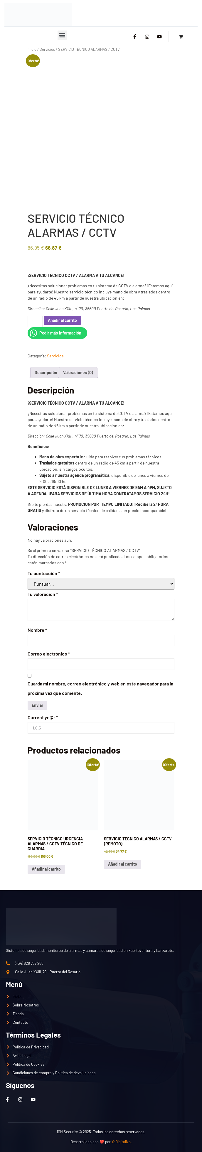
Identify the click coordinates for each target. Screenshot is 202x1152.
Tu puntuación (44, 573)
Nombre (37, 630)
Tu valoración (43, 594)
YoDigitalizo (121, 1141)
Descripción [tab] (46, 372)
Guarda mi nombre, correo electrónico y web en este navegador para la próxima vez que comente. (100, 688)
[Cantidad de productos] (35, 321)
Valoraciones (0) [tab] (78, 372)
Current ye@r (43, 717)
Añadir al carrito (62, 320)
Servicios (47, 49)
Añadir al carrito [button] (46, 868)
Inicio (32, 49)
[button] (62, 35)
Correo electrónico (49, 653)
